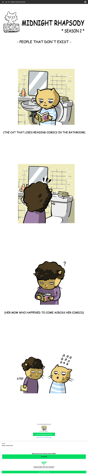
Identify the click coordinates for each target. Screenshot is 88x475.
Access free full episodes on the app (44, 434)
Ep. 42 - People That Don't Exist (15, 2)
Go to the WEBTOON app (44, 472)
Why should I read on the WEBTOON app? (44, 437)
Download (44, 456)
